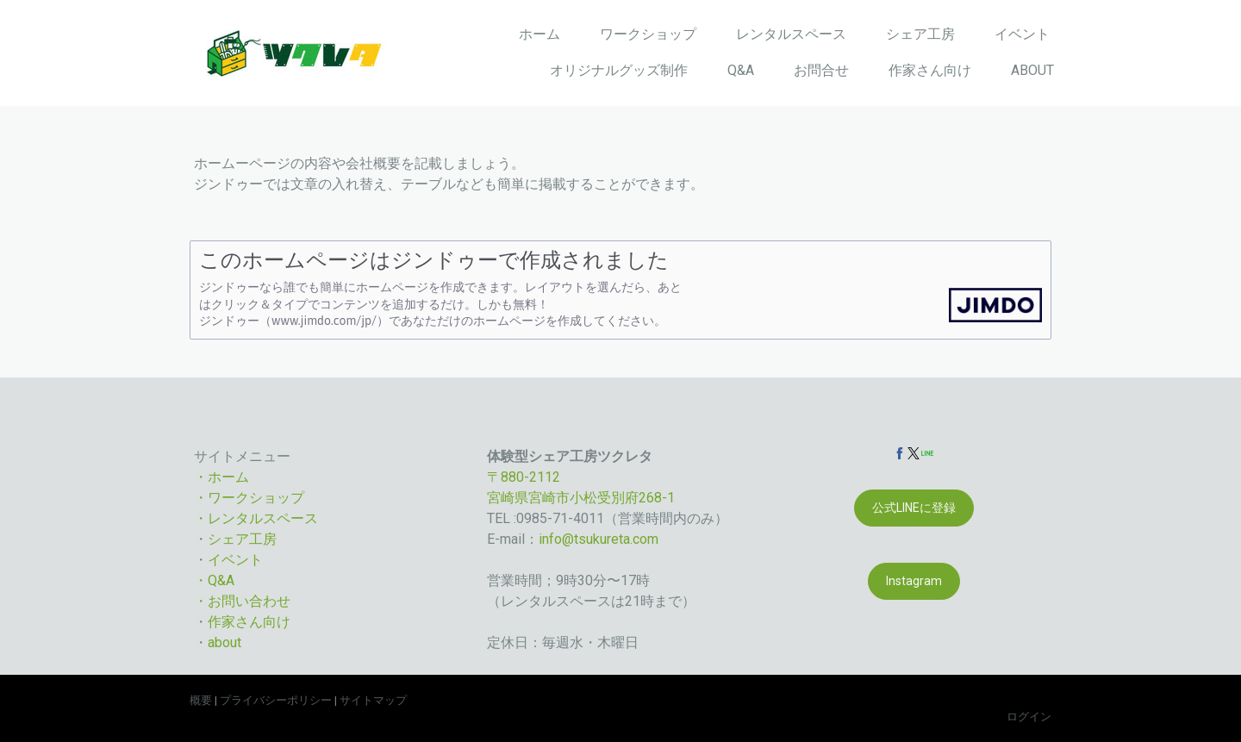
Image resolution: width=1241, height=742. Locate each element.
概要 (201, 700)
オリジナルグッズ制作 (619, 70)
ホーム (539, 34)
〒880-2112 (523, 477)
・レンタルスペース (256, 518)
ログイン (1029, 716)
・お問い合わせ (242, 601)
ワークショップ (648, 34)
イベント (1022, 34)
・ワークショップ (249, 497)
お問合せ (821, 70)
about (224, 642)
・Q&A (214, 580)
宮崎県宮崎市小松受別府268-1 (581, 497)
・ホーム (221, 477)
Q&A (740, 70)
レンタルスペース (791, 34)
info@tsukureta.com (598, 539)
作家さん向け (930, 70)
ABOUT (1032, 70)
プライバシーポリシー (276, 700)
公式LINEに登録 (914, 507)
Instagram (914, 581)
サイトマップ (373, 700)
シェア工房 (920, 34)
